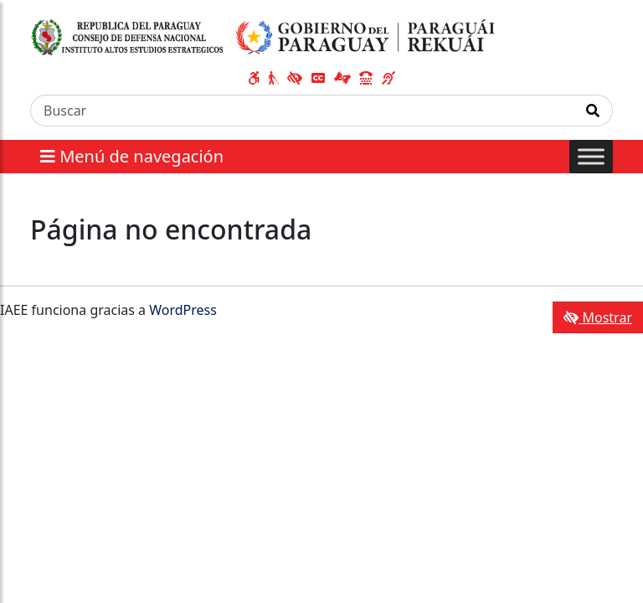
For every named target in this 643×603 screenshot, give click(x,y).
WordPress (183, 310)
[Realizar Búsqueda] (593, 110)
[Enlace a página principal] (263, 36)
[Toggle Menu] (591, 156)
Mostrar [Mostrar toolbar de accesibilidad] (597, 317)
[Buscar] (302, 110)
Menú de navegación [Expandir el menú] (132, 156)
